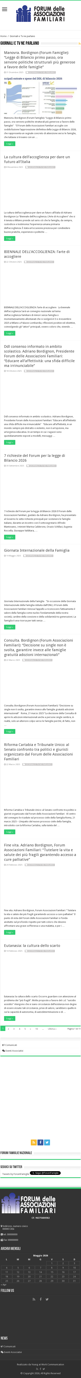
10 (36, 1028)
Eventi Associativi (12, 1050)
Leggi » (9, 143)
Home (3, 36)
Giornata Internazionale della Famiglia (37, 550)
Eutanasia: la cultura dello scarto (32, 945)
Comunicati (9, 1045)
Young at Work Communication (48, 1364)
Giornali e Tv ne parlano (42, 72)
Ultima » (52, 1028)
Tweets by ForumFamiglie (15, 1174)
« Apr (3, 1284)
